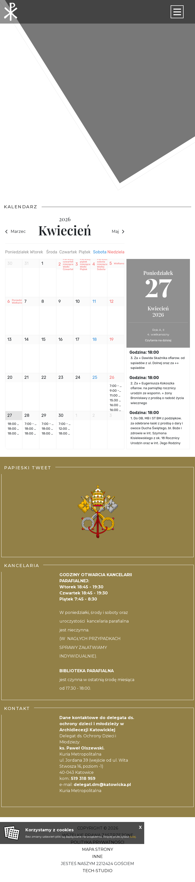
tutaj (133, 836)
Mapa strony (97, 849)
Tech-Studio (97, 870)
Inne (97, 856)
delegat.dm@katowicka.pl (102, 784)
